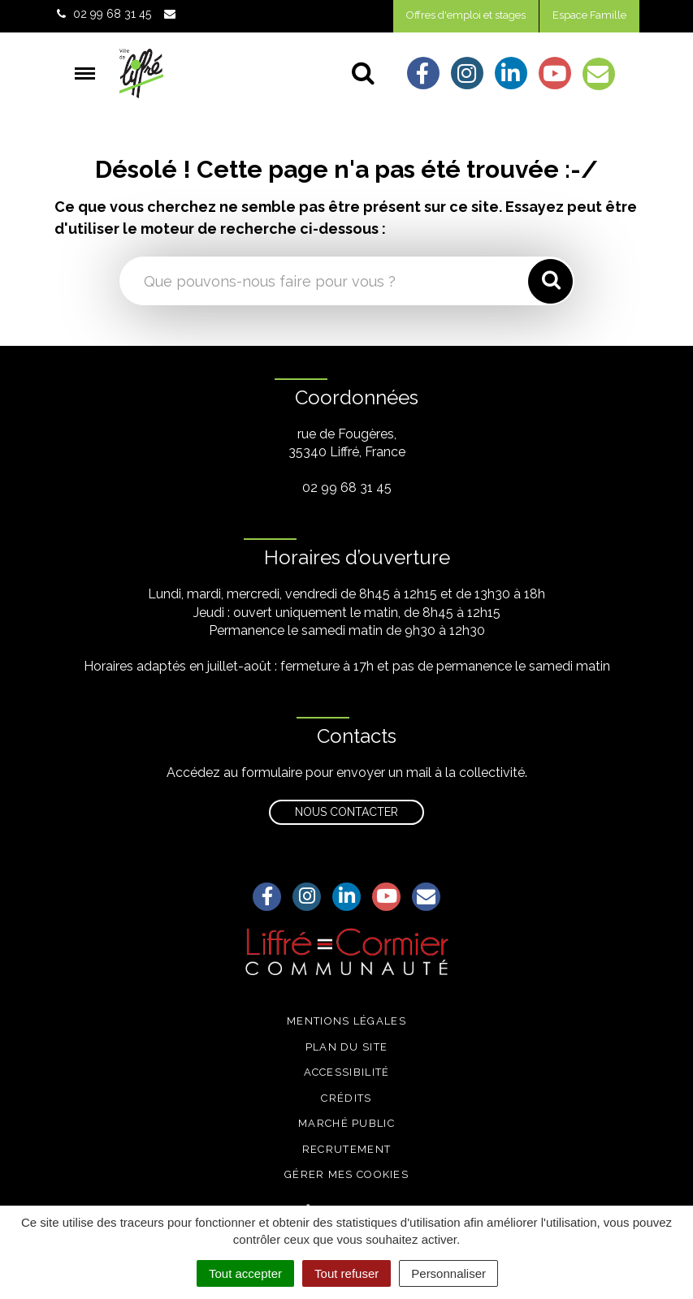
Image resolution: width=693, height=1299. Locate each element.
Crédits (346, 1098)
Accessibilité (347, 1072)
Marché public (346, 1123)
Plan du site (346, 1047)
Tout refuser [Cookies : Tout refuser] (346, 1273)
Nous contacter (346, 811)
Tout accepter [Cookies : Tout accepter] (245, 1273)
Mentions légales (346, 1021)
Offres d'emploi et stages (466, 15)
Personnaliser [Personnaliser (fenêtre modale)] (448, 1273)
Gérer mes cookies (346, 1174)
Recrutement (346, 1149)
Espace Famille (589, 15)
